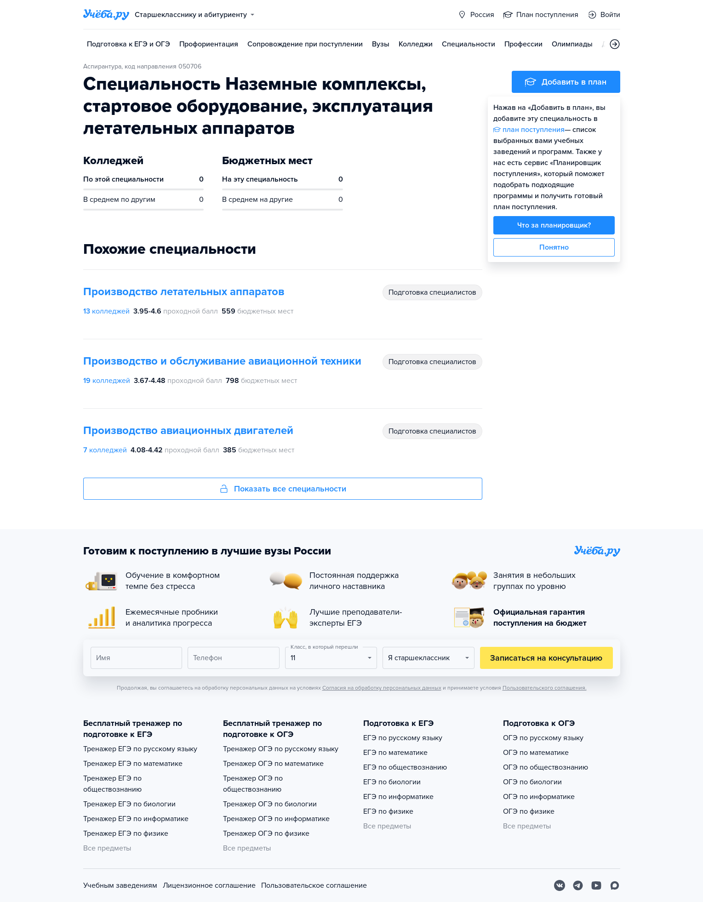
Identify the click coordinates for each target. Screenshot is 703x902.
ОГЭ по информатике (539, 796)
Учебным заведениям (120, 885)
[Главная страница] (106, 14)
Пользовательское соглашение (314, 885)
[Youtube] (596, 885)
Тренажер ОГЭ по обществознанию (253, 784)
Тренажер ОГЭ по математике (273, 763)
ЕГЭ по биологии (392, 782)
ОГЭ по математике (536, 752)
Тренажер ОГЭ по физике (266, 833)
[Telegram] (577, 885)
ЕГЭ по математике (395, 752)
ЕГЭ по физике (388, 811)
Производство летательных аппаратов (183, 291)
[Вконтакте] (559, 885)
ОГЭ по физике (528, 811)
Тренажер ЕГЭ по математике (133, 763)
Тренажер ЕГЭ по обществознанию (112, 784)
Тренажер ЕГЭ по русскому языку (140, 749)
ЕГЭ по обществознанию (405, 767)
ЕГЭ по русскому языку (402, 737)
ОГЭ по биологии (532, 782)
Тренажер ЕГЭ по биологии (129, 804)
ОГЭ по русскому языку (543, 737)
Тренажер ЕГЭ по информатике (136, 818)
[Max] (614, 885)
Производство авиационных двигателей (188, 430)
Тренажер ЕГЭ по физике (125, 833)
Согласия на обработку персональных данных (381, 688)
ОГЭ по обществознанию (545, 767)
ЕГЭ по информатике (398, 796)
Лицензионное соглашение (209, 885)
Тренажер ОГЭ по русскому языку (280, 749)
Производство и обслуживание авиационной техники (222, 361)
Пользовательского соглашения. (545, 688)
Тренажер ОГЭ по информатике (276, 818)
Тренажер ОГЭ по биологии (270, 804)
